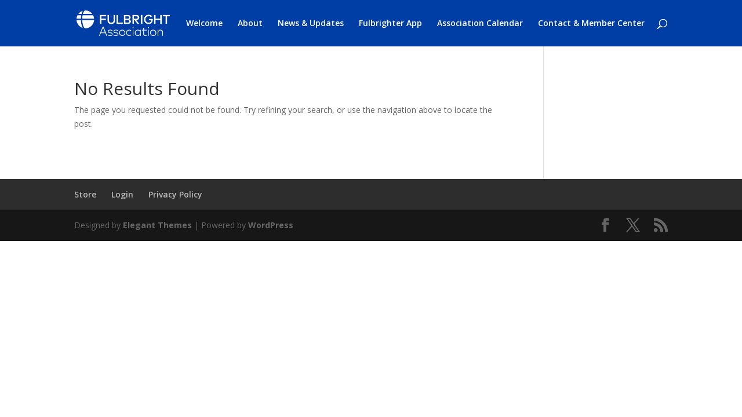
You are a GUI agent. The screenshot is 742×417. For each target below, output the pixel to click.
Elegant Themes (157, 225)
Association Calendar (480, 23)
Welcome (204, 23)
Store (85, 194)
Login (122, 194)
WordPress (270, 225)
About (250, 23)
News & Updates (311, 23)
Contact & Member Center (591, 23)
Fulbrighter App (390, 23)
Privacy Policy (175, 194)
